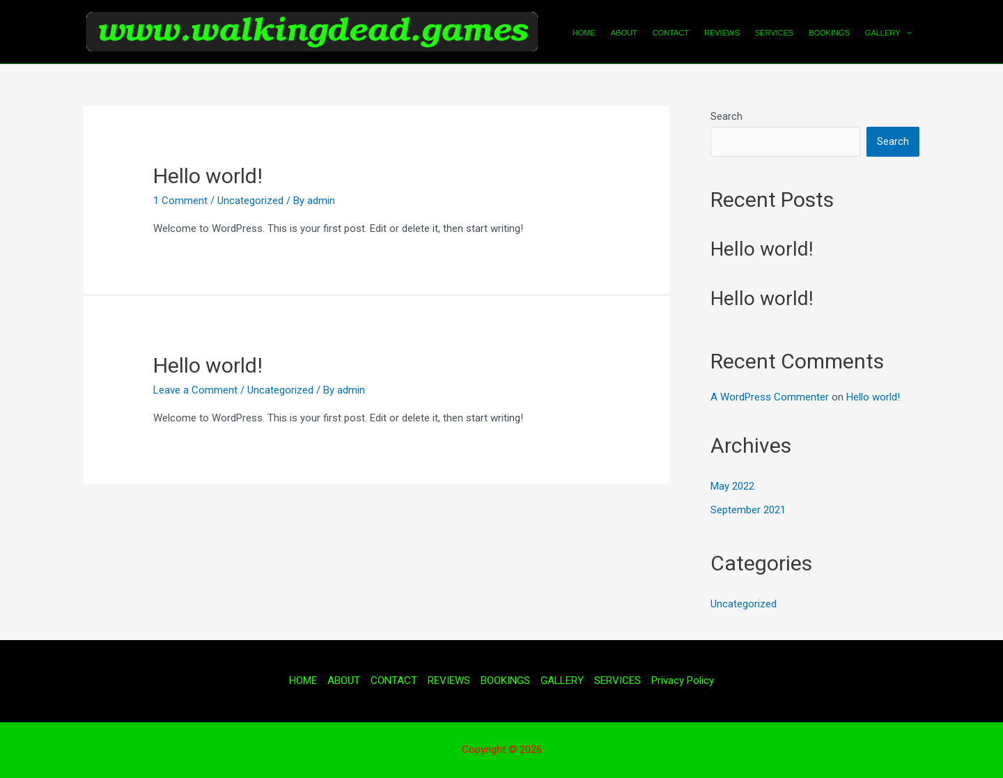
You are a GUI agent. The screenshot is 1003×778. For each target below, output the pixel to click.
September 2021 (748, 510)
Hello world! (208, 176)
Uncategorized (250, 200)
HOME (584, 33)
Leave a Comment (195, 390)
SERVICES (774, 33)
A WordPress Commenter (769, 397)
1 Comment (180, 200)
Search (726, 116)
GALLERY (888, 33)
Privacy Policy (682, 680)
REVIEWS (722, 33)
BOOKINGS (829, 33)
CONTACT (671, 33)
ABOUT (624, 33)
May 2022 (732, 486)
